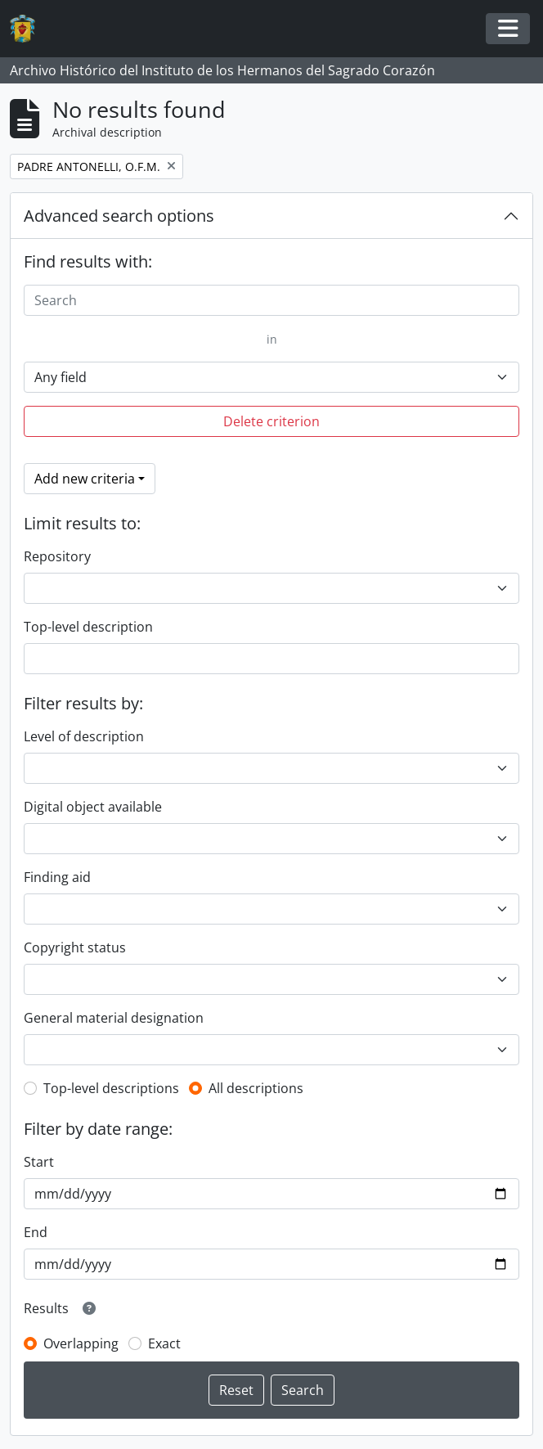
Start (39, 1162)
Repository (57, 556)
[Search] (271, 300)
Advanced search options (119, 216)
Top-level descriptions (111, 1088)
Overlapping (81, 1343)
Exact (164, 1343)
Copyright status (75, 947)
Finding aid (57, 877)
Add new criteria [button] (84, 479)
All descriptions (256, 1088)
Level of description (84, 736)
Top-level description (88, 627)
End (35, 1232)
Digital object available (93, 807)
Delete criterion (271, 421)
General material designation (114, 1018)
